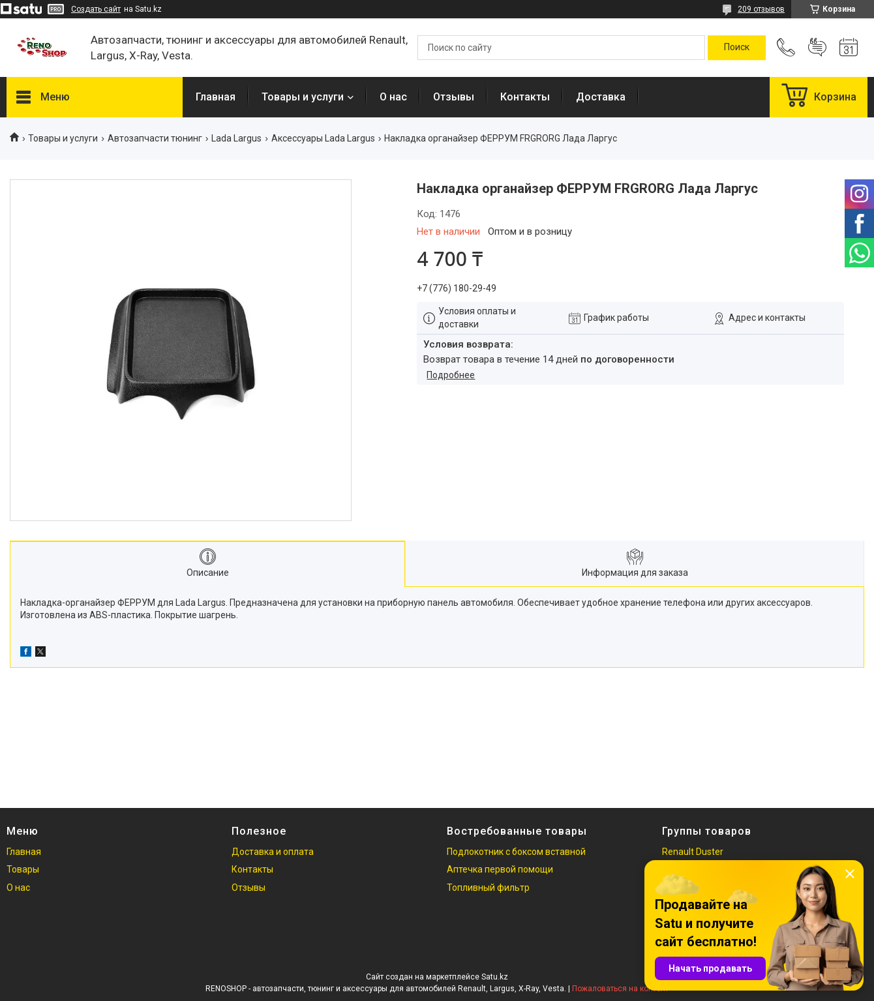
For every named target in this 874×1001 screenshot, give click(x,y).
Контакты (525, 97)
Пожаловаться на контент (620, 988)
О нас (393, 97)
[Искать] (737, 47)
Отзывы (453, 97)
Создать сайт (96, 9)
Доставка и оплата (273, 851)
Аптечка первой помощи (500, 869)
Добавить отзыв (817, 48)
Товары (23, 869)
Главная (215, 97)
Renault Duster (692, 851)
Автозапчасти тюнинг (155, 138)
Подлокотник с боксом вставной (516, 851)
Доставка (600, 97)
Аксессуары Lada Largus (323, 138)
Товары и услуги (303, 97)
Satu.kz (494, 976)
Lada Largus (236, 138)
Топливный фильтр (488, 887)
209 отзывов (761, 9)
